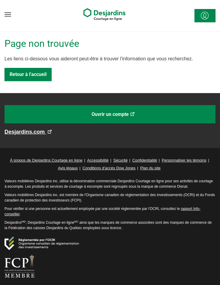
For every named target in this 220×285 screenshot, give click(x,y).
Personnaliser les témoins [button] (184, 160)
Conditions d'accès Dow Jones (109, 168)
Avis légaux (68, 168)
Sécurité (120, 160)
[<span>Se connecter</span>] (204, 15)
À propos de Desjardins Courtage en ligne (46, 160)
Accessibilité (98, 160)
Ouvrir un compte (121, 117)
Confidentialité (144, 160)
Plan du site (150, 168)
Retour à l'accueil (28, 74)
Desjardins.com (25, 132)
